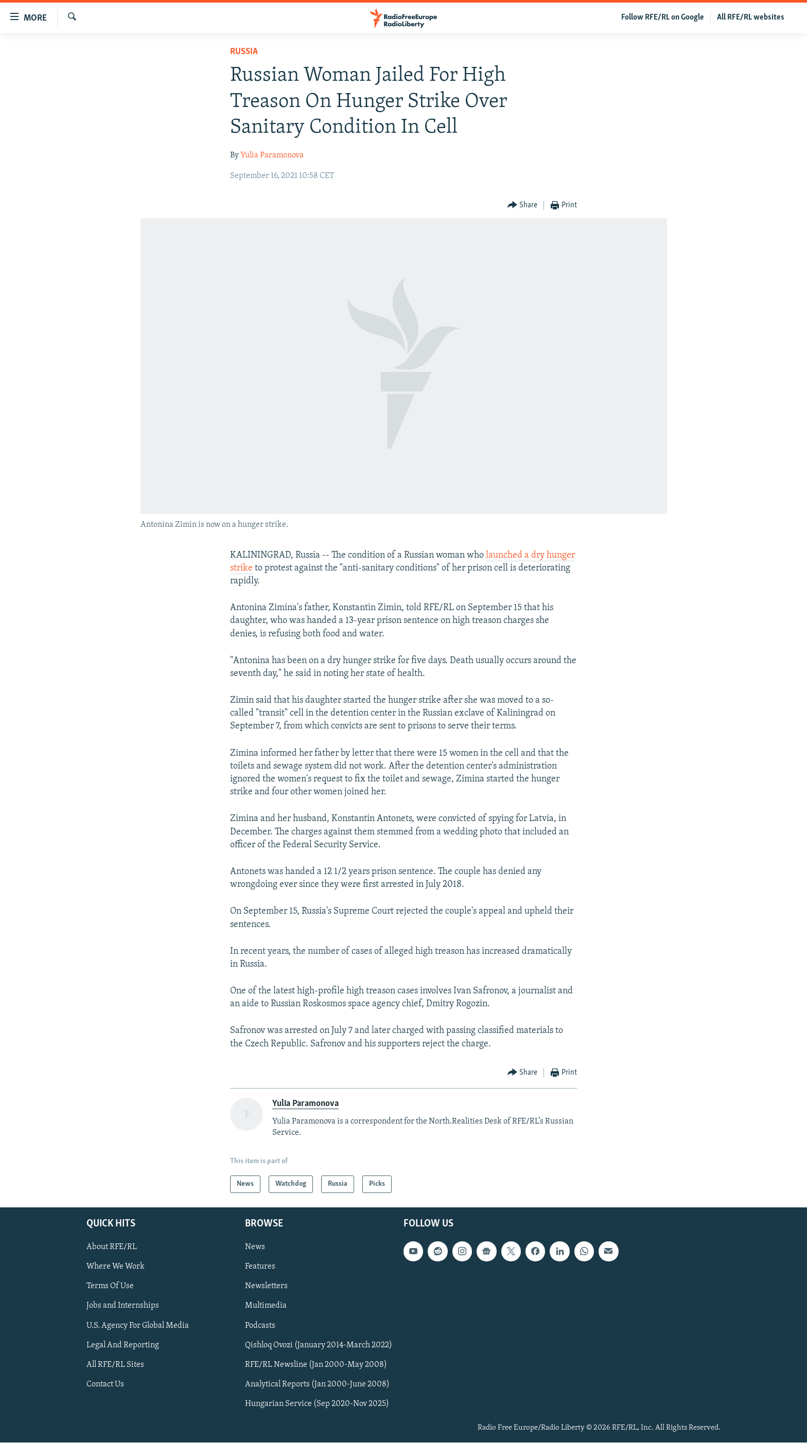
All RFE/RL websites (750, 17)
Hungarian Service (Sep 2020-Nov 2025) (317, 1404)
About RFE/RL (111, 1247)
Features (260, 1267)
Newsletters (266, 1286)
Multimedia (266, 1306)
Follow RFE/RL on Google (662, 17)
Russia (244, 52)
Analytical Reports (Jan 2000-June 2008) (317, 1384)
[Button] (522, 205)
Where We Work (115, 1267)
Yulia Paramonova (272, 155)
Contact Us (105, 1384)
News (255, 1247)
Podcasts (260, 1326)
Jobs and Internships (122, 1306)
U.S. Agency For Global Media (137, 1326)
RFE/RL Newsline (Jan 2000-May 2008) (316, 1365)
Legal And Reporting (122, 1345)
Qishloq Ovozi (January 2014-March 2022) (318, 1345)
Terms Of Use (110, 1286)
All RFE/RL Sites (115, 1365)
